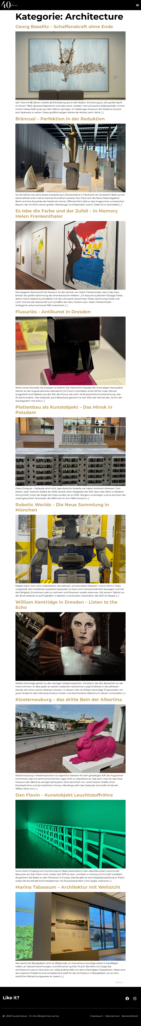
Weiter (120, 982)
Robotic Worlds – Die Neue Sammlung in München (62, 507)
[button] (137, 5)
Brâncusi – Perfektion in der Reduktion (60, 118)
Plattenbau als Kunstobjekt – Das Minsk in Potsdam (63, 409)
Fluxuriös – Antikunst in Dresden (53, 311)
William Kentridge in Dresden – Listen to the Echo (66, 604)
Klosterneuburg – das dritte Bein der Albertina (68, 699)
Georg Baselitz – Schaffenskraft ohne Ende (64, 26)
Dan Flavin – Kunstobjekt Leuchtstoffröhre (64, 795)
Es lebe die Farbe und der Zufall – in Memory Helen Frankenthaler (66, 213)
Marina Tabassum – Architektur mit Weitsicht (67, 887)
